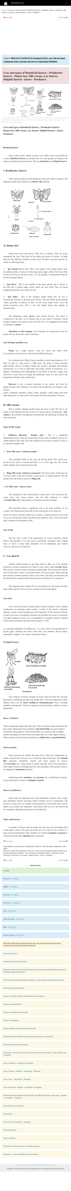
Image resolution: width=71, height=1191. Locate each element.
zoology (11, 10)
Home (4, 10)
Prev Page (7, 17)
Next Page (63, 17)
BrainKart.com (17, 3)
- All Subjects (11, 903)
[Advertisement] (35, 37)
